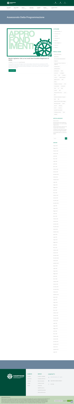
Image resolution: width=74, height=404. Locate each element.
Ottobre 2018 (55, 320)
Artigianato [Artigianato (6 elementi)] (56, 60)
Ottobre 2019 (55, 291)
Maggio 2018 (55, 328)
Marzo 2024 (55, 166)
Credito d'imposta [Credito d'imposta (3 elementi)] (62, 77)
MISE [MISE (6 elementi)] (55, 99)
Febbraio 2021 (55, 250)
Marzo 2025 (55, 158)
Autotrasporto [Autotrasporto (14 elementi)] (56, 70)
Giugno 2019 (55, 302)
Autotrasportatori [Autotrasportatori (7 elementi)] (57, 68)
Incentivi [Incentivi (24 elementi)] (55, 90)
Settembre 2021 (56, 231)
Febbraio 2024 (55, 169)
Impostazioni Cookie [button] (58, 400)
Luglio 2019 (55, 299)
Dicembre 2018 (55, 318)
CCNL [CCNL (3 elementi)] (59, 75)
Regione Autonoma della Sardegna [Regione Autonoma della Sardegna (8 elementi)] (60, 101)
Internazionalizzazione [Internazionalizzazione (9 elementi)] (58, 92)
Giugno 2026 (55, 145)
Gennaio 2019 (55, 315)
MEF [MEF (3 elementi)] (55, 94)
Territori (55, 47)
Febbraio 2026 (55, 150)
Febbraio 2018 (55, 336)
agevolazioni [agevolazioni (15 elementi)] (56, 56)
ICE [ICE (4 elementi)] (58, 88)
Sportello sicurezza (41, 387)
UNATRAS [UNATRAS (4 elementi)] (55, 114)
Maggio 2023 (55, 187)
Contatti (38, 8)
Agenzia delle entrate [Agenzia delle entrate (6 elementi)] (57, 54)
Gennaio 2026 (55, 153)
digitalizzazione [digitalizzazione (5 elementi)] (57, 79)
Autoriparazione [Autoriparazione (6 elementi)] (57, 66)
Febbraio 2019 (55, 312)
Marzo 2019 (55, 310)
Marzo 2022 (55, 216)
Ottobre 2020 (55, 260)
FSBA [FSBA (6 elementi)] (55, 88)
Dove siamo (16, 8)
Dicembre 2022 (55, 200)
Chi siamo (9, 8)
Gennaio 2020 (55, 284)
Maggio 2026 (55, 148)
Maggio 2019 (55, 305)
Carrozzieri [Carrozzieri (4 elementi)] (56, 73)
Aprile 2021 (55, 244)
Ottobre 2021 (55, 229)
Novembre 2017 (56, 344)
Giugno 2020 (55, 271)
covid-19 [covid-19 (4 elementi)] (55, 77)
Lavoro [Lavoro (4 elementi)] (65, 92)
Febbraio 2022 (55, 218)
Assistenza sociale (41, 383)
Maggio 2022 (55, 210)
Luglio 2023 (55, 182)
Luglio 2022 (55, 205)
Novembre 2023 (56, 174)
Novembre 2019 (56, 289)
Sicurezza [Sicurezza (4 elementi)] (60, 107)
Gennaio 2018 (55, 338)
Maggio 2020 (55, 273)
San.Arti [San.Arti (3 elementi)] (55, 105)
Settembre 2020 (56, 263)
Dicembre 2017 (55, 341)
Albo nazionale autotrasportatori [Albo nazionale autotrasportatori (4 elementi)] (59, 58)
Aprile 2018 (55, 331)
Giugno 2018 (55, 325)
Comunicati (56, 33)
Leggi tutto (65, 400)
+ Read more (12, 70)
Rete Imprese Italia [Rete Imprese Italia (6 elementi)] (57, 103)
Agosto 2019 (55, 297)
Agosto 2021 (55, 234)
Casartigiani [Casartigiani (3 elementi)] (62, 73)
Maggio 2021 (55, 242)
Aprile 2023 (55, 190)
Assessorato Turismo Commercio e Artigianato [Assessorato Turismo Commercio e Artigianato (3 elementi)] (60, 64)
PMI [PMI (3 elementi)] (58, 99)
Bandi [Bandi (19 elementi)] (62, 70)
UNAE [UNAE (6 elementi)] (64, 112)
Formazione (56, 38)
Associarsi (32, 8)
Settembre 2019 (56, 294)
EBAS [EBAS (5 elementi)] (62, 79)
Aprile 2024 (55, 163)
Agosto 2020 (55, 265)
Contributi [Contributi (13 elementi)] (64, 75)
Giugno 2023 (55, 184)
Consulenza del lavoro (41, 378)
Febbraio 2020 (55, 281)
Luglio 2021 (55, 237)
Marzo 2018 (55, 333)
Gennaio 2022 (55, 221)
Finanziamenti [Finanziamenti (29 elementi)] (56, 86)
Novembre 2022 (56, 203)
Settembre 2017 (56, 349)
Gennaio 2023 (55, 197)
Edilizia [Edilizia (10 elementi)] (55, 81)
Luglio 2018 (55, 323)
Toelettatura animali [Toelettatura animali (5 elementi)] (57, 112)
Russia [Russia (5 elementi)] (63, 103)
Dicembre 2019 (55, 286)
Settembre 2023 (56, 179)
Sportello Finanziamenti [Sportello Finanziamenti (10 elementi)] (58, 110)
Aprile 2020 (55, 276)
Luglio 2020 (55, 268)
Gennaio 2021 (55, 252)
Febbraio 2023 (55, 195)
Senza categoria (57, 42)
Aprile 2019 (55, 307)
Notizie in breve (56, 120)
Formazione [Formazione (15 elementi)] (63, 86)
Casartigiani (10, 62)
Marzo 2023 (55, 192)
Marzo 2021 (55, 247)
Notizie (46, 8)
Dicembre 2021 (55, 224)
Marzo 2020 (55, 278)
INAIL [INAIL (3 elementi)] (62, 88)
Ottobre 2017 (55, 346)
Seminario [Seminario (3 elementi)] (60, 105)
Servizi (24, 8)
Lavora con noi (54, 8)
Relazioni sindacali (41, 380)
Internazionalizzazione (41, 392)
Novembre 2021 (56, 226)
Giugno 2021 (55, 239)
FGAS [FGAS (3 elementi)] (65, 83)
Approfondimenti (22, 62)
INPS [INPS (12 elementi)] (60, 90)
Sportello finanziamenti (42, 390)
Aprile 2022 (55, 213)
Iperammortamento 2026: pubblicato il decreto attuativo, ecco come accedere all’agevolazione (60, 123)
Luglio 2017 (55, 352)
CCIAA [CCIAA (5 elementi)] (55, 75)
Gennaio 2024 (55, 171)
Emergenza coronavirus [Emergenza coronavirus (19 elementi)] (58, 83)
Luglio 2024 (55, 161)
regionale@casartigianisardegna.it (56, 380)
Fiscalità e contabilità (41, 376)
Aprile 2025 (55, 156)
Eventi (55, 36)
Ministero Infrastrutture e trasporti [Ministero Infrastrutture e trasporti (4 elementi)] (59, 96)
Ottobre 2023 (55, 177)
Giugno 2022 (55, 208)
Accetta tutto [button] (70, 400)
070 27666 (52, 384)
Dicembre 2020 (55, 255)
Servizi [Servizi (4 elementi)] (55, 107)
